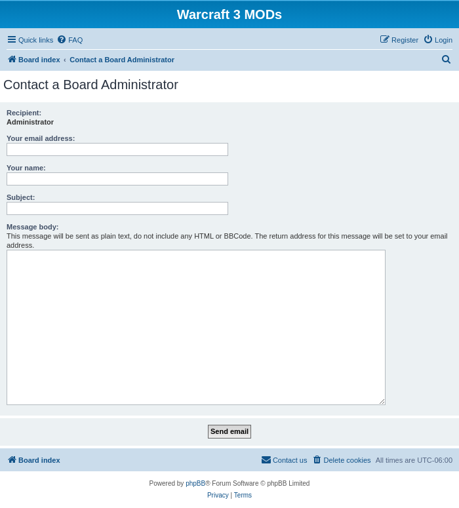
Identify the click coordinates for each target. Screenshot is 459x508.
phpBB (195, 483)
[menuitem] (69, 40)
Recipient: (24, 113)
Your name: (26, 168)
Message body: (32, 227)
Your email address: (41, 138)
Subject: (21, 197)
